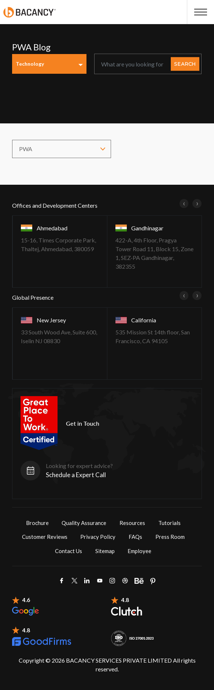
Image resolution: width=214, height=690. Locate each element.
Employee (139, 551)
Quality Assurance (84, 523)
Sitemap (105, 551)
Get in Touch (82, 423)
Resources (132, 523)
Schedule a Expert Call (76, 475)
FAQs (135, 536)
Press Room (170, 536)
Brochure (37, 523)
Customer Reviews (44, 536)
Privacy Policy (97, 536)
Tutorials (169, 523)
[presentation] (184, 203)
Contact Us (68, 551)
